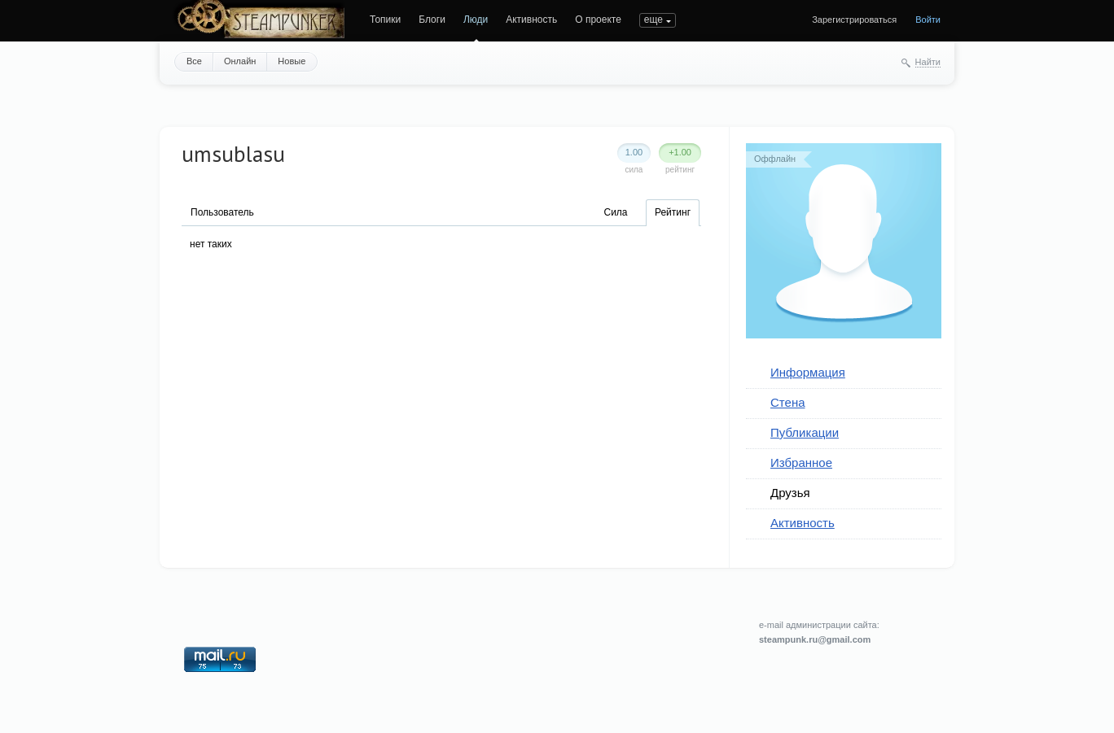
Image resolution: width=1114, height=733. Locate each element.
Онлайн (240, 61)
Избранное (801, 462)
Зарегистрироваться (854, 19)
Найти (928, 62)
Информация (807, 372)
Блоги (432, 19)
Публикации (804, 432)
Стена (787, 402)
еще (653, 19)
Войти (928, 19)
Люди (475, 19)
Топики (385, 19)
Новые (291, 61)
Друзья (790, 493)
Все (194, 61)
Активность (531, 19)
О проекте (598, 19)
